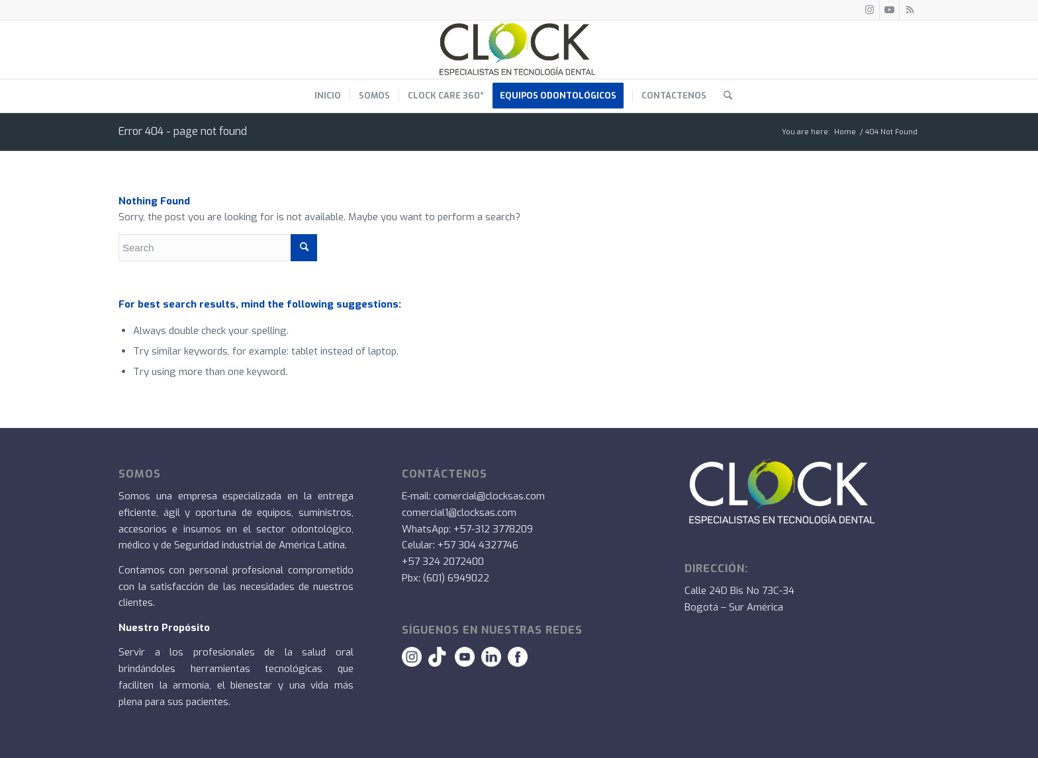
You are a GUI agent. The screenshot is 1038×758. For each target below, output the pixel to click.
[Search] (723, 95)
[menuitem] (328, 95)
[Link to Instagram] (869, 10)
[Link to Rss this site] (910, 10)
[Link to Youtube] (889, 10)
